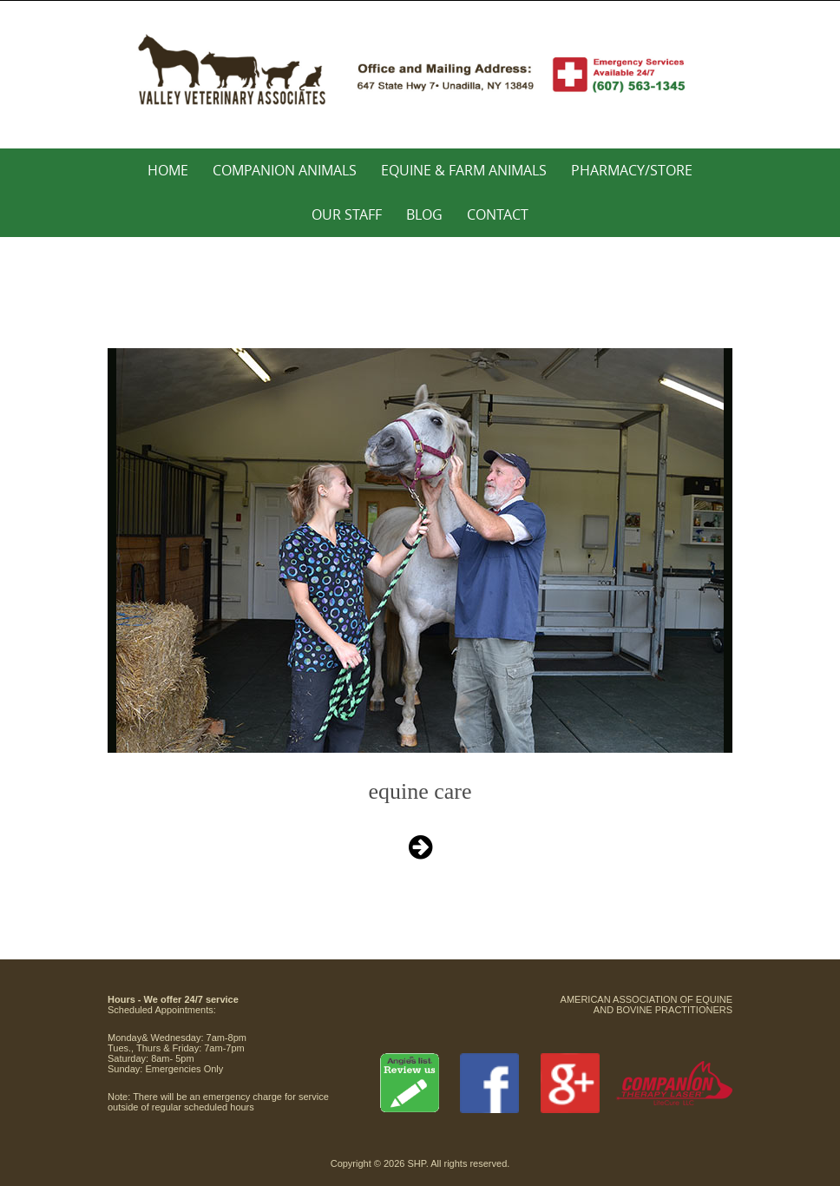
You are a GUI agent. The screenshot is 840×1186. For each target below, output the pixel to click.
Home (168, 170)
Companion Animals (285, 170)
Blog (424, 214)
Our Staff (347, 214)
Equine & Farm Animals (464, 170)
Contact (497, 214)
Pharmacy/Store (631, 170)
